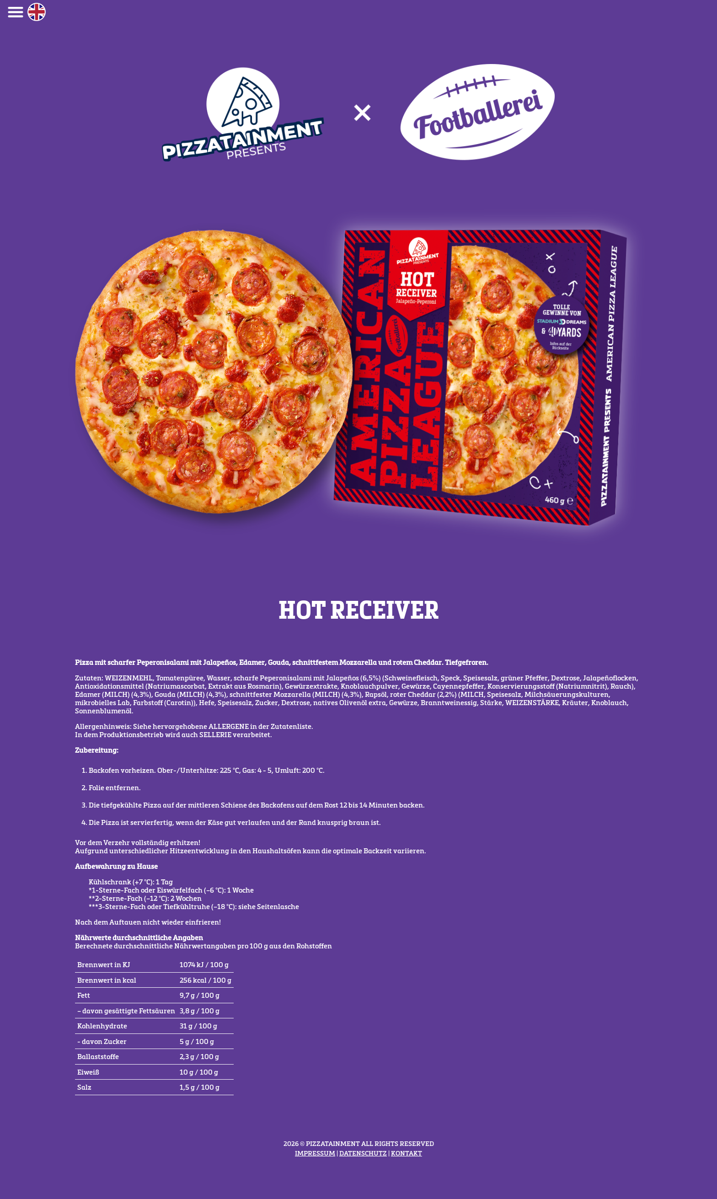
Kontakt (406, 1153)
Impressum (315, 1153)
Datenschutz (363, 1153)
